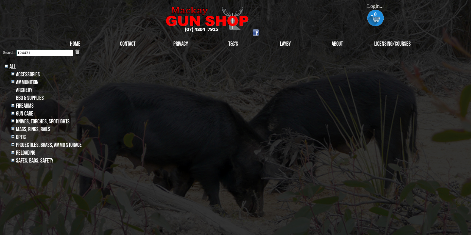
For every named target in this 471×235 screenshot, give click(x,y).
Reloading (25, 152)
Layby (285, 43)
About (337, 43)
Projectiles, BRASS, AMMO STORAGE (49, 145)
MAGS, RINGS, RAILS (33, 129)
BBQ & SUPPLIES (30, 98)
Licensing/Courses (392, 43)
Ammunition (27, 82)
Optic (21, 137)
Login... (375, 6)
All (12, 66)
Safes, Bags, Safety (34, 160)
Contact (127, 43)
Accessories (28, 74)
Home (75, 43)
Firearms (25, 105)
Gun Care (24, 113)
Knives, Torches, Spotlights (43, 121)
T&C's (233, 43)
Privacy (180, 43)
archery (24, 90)
